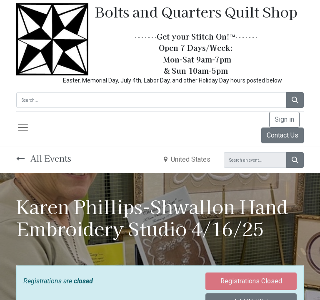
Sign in (284, 119)
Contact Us (282, 135)
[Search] (295, 100)
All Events (43, 158)
